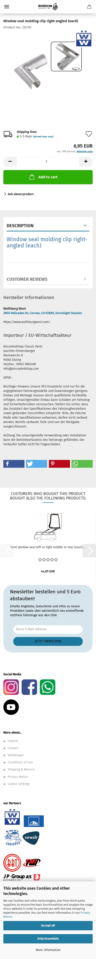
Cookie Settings (19, 784)
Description (20, 225)
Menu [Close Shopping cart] (6, 6)
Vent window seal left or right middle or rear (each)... (47, 547)
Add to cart (43, 176)
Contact (13, 748)
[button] (10, 162)
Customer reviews (27, 279)
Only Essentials (48, 939)
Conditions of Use (20, 762)
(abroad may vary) (43, 136)
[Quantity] (48, 162)
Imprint (13, 741)
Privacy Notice (18, 777)
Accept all (48, 925)
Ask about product (21, 194)
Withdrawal (16, 755)
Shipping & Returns (21, 769)
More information (48, 950)
